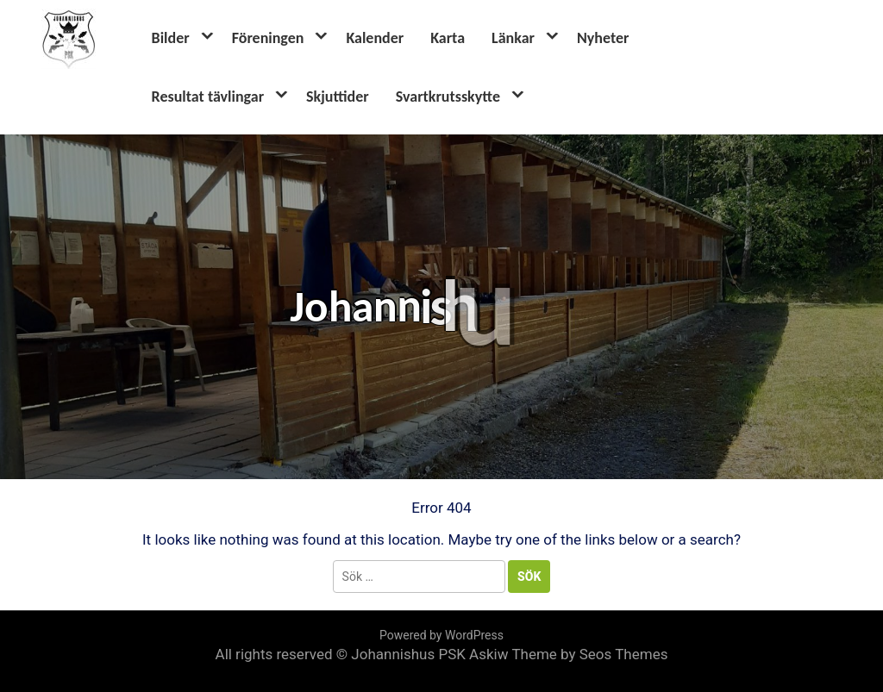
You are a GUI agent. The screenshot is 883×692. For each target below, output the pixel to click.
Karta (447, 37)
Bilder (171, 37)
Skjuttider (337, 96)
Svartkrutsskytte (448, 96)
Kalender (375, 37)
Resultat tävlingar (208, 96)
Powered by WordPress (441, 635)
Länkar (513, 37)
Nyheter (603, 37)
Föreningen (268, 37)
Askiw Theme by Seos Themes (568, 654)
